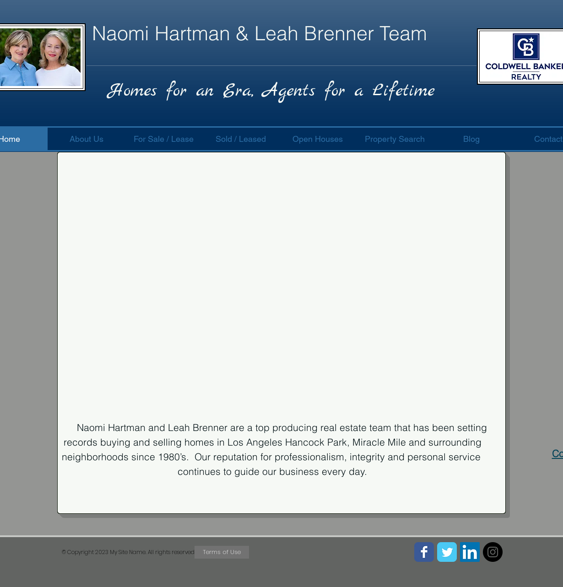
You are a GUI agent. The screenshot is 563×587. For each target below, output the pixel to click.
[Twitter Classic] (447, 552)
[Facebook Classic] (424, 552)
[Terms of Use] (222, 552)
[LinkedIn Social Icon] (470, 552)
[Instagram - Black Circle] (493, 552)
